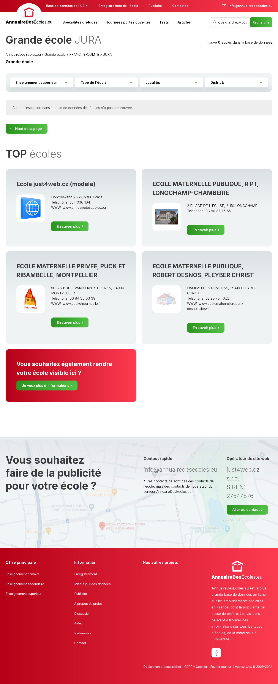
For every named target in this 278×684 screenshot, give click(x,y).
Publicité (155, 6)
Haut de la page (28, 128)
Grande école (55, 54)
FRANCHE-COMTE (84, 54)
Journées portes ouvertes (128, 22)
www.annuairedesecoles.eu (84, 207)
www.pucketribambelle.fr (82, 303)
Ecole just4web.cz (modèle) (55, 184)
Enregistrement (85, 574)
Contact (80, 643)
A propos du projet (88, 604)
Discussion (82, 613)
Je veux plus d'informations (45, 385)
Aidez (78, 623)
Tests (164, 22)
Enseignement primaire (22, 574)
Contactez (180, 6)
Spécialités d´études (80, 22)
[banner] (29, 14)
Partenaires (82, 633)
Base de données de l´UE (65, 6)
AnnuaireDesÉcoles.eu (23, 54)
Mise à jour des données (92, 584)
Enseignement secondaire (25, 584)
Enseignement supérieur (23, 594)
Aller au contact (246, 509)
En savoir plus (68, 226)
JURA (107, 54)
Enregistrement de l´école (118, 6)
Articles (184, 22)
